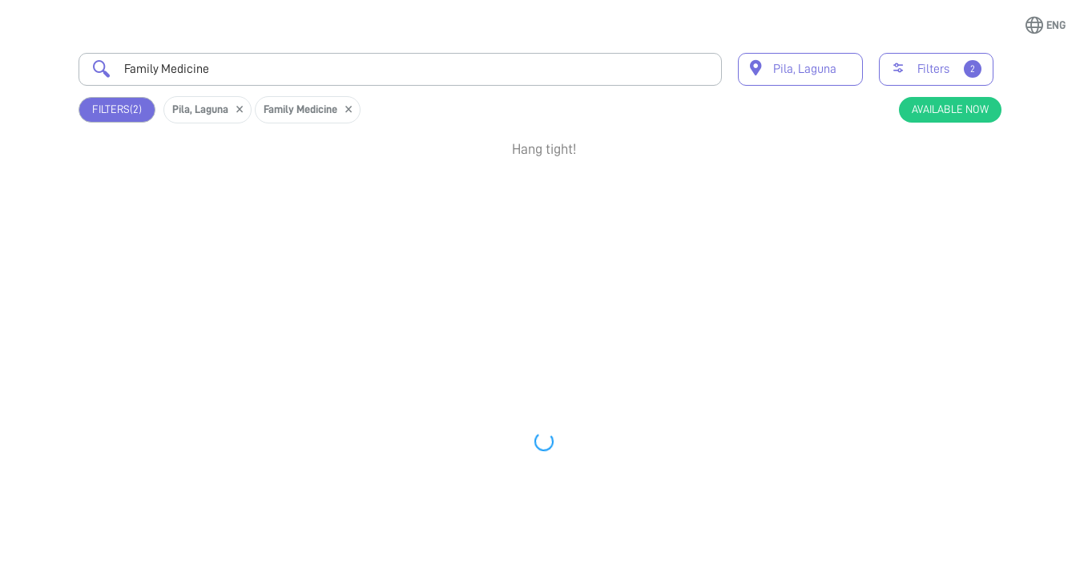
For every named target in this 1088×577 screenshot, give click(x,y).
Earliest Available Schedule (563, 188)
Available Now (950, 109)
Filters (117, 109)
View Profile (927, 246)
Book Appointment (927, 194)
